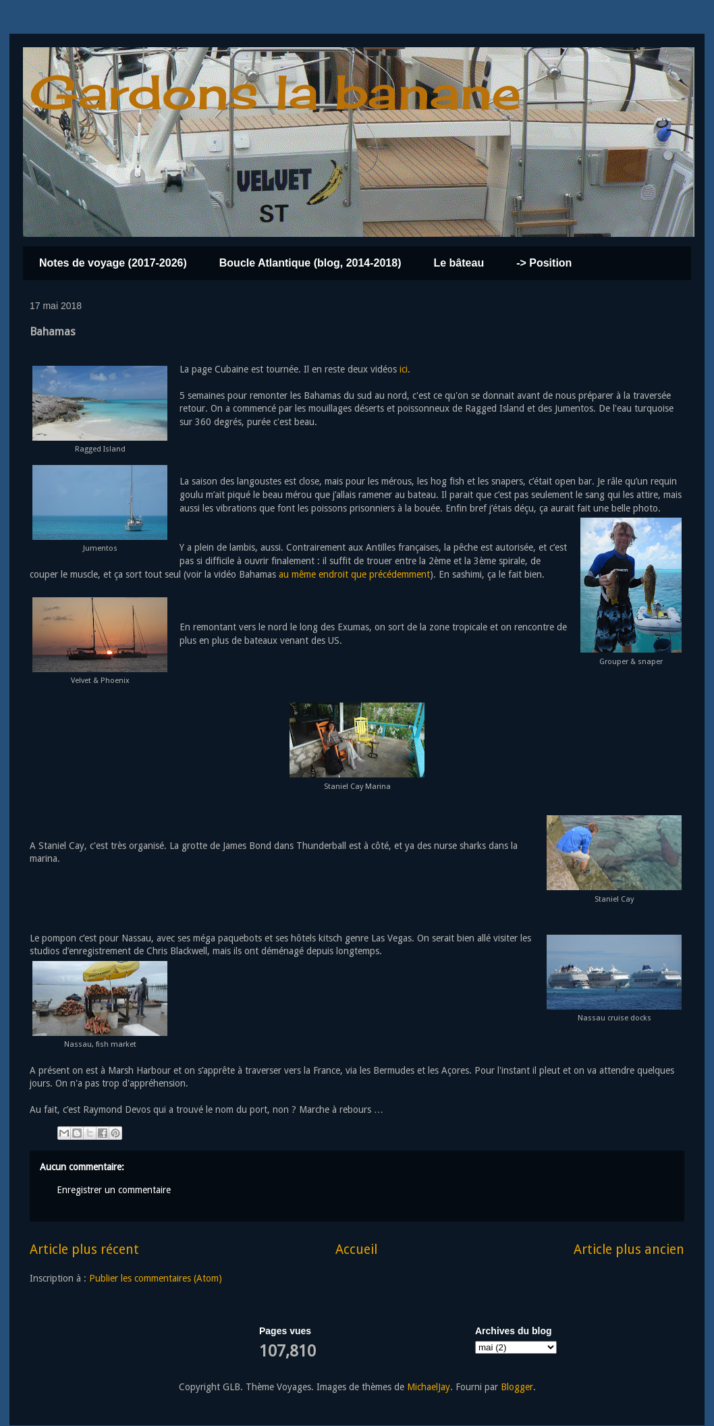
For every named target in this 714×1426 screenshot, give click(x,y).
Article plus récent (84, 1249)
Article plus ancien (629, 1249)
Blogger (517, 1386)
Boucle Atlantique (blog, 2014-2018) (310, 263)
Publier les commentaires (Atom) (155, 1278)
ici (402, 369)
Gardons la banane (275, 92)
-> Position (544, 263)
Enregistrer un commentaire (114, 1189)
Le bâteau (458, 263)
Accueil (356, 1249)
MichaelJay (428, 1386)
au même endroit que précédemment (354, 574)
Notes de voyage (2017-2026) (113, 263)
